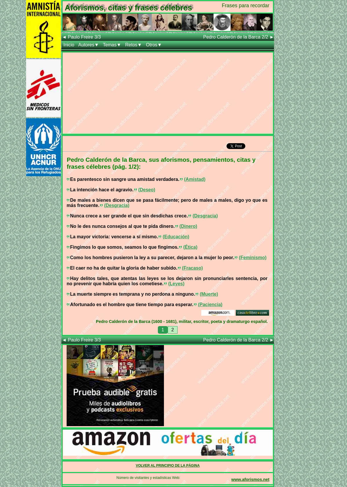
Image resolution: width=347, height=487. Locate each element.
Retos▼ (133, 44)
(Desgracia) (116, 205)
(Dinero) (188, 226)
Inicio (68, 44)
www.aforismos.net (250, 479)
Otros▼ (154, 44)
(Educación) (176, 236)
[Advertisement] (168, 93)
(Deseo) (146, 189)
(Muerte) (209, 294)
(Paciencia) (210, 304)
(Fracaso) (192, 268)
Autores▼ (88, 44)
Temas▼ (112, 44)
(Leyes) (176, 283)
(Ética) (190, 247)
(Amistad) (195, 179)
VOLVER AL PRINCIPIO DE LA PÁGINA (168, 466)
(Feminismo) (252, 257)
